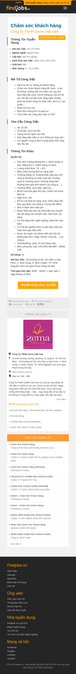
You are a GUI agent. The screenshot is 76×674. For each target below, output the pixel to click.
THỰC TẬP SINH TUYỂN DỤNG (25, 427)
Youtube (11, 658)
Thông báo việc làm (17, 602)
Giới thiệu (12, 571)
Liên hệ (11, 586)
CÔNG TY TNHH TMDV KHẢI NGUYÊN (30, 489)
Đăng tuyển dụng (16, 627)
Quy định (11, 578)
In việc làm (15, 304)
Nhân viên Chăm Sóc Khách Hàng (28, 524)
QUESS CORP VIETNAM (23, 528)
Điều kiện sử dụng (16, 582)
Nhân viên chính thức (45, 60)
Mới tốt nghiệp (30, 56)
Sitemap (11, 575)
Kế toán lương (17, 416)
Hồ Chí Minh (33, 49)
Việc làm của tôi (16, 599)
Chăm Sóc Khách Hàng (23, 444)
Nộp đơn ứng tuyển (52, 38)
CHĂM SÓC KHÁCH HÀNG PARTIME (29, 486)
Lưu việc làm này (18, 301)
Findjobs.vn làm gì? (17, 623)
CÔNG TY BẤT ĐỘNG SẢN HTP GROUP (31, 518)
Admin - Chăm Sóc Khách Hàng (27, 496)
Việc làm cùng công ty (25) (24, 404)
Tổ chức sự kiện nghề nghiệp (22, 634)
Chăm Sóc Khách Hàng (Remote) (28, 467)
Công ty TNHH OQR (20, 537)
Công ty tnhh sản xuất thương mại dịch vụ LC (32, 448)
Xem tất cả (16, 544)
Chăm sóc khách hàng (22, 454)
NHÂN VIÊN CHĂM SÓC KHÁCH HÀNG (31, 515)
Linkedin (11, 655)
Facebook (12, 647)
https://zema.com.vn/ (22, 372)
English (18, 2)
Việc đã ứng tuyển (16, 610)
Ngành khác (33, 52)
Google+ (11, 651)
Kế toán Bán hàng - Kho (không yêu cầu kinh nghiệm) (36, 410)
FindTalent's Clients (20, 470)
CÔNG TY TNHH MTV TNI (23, 480)
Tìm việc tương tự (42, 301)
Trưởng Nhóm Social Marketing (25, 421)
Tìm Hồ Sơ (12, 631)
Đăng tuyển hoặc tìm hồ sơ (47, 2)
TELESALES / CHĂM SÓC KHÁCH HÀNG (32, 476)
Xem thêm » (62, 399)
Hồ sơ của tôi (14, 606)
